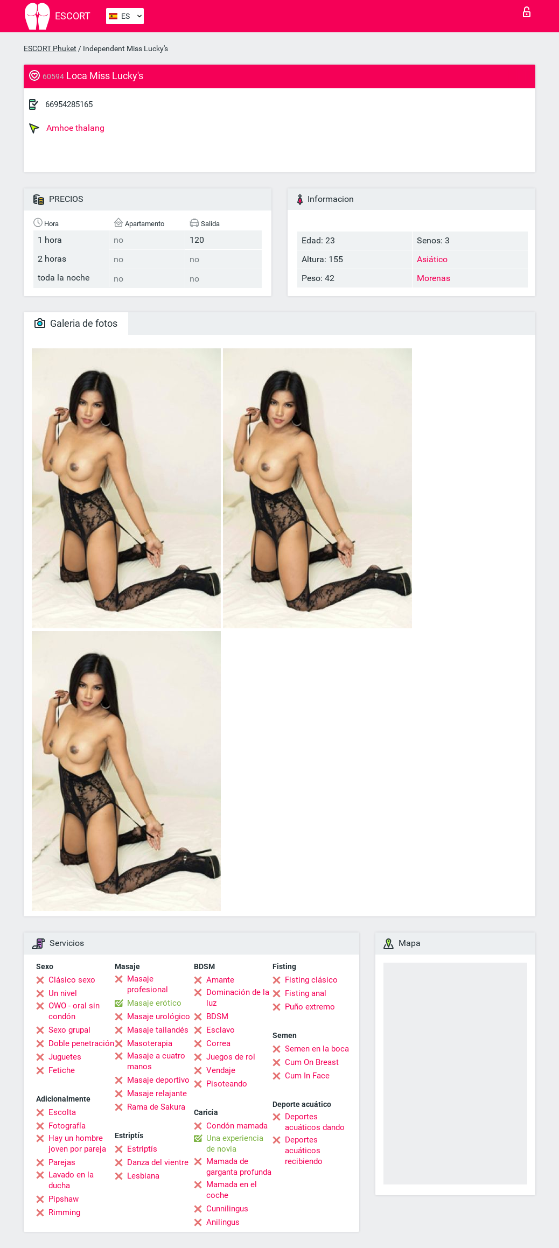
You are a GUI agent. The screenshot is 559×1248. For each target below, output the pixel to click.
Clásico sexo (71, 980)
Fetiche (61, 1070)
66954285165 (69, 104)
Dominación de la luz (237, 997)
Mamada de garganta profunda (238, 1166)
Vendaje (220, 1070)
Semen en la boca (317, 1049)
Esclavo (220, 1030)
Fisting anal (305, 993)
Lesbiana (143, 1176)
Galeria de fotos (75, 323)
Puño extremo (310, 1007)
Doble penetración (81, 1043)
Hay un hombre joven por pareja (77, 1143)
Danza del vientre (157, 1162)
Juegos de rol (230, 1057)
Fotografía (67, 1126)
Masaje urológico (158, 1016)
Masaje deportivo (158, 1080)
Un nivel (62, 993)
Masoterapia (149, 1043)
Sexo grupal (69, 1030)
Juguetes (64, 1057)
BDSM (217, 1016)
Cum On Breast (312, 1062)
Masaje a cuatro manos (156, 1061)
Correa (218, 1043)
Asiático (432, 259)
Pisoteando (226, 1084)
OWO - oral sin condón (74, 1011)
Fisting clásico (311, 980)
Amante (220, 980)
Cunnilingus (227, 1209)
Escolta (62, 1112)
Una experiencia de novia (234, 1143)
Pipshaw (63, 1199)
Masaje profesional (147, 984)
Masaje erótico (154, 1003)
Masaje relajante (157, 1093)
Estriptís (142, 1149)
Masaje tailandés (157, 1030)
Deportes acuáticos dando (315, 1122)
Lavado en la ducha (71, 1180)
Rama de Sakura (156, 1107)
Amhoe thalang (66, 128)
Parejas (61, 1162)
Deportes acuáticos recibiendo (304, 1150)
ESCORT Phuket (50, 48)
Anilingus (223, 1222)
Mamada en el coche (231, 1190)
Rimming (64, 1212)
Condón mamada (237, 1126)
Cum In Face (307, 1076)
